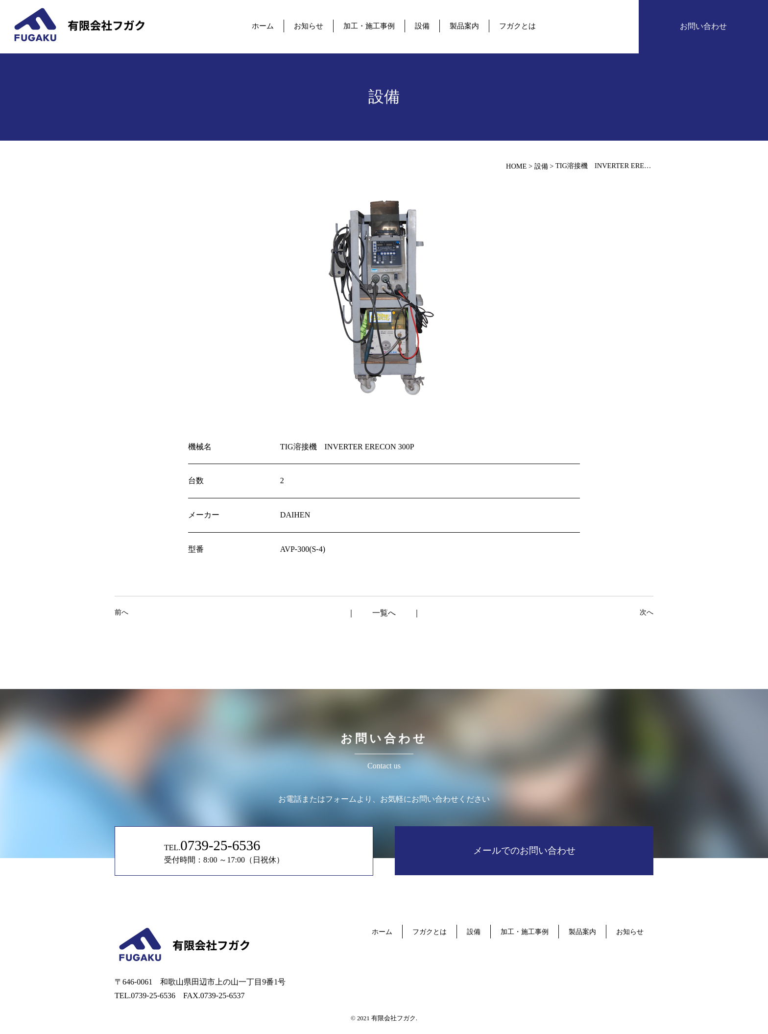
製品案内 (464, 26)
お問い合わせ (703, 26)
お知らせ (308, 26)
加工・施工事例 (369, 26)
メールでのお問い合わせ (524, 850)
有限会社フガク (393, 1018)
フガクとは (517, 26)
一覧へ (384, 613)
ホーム (263, 26)
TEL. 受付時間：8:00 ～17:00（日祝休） (224, 850)
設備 (422, 26)
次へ (646, 612)
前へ (121, 612)
